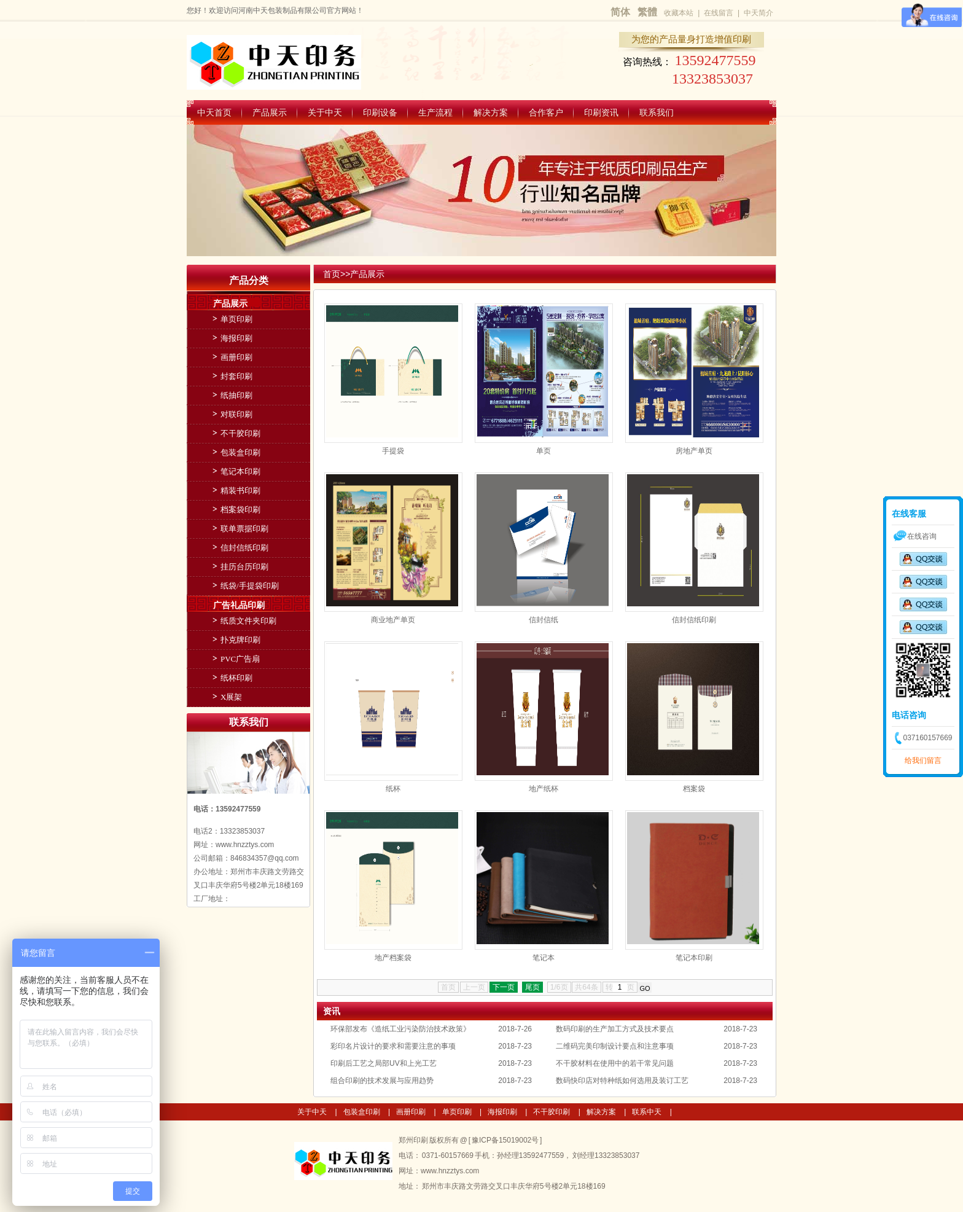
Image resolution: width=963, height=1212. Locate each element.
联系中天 (646, 1112)
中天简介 (758, 13)
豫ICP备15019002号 (505, 1140)
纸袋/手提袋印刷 (249, 585)
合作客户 (546, 112)
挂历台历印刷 (244, 566)
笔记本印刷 (694, 957)
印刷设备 (380, 112)
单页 (543, 451)
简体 (620, 12)
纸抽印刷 (236, 395)
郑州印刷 (414, 1140)
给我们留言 (923, 760)
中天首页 (214, 112)
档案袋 (694, 788)
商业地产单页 (393, 620)
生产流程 (435, 112)
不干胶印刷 (240, 433)
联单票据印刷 (244, 528)
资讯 (331, 1011)
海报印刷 (236, 338)
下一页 (504, 987)
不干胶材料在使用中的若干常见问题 (615, 1063)
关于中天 (325, 112)
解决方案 (491, 112)
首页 (331, 274)
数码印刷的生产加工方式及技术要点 (615, 1029)
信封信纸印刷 (694, 620)
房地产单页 (694, 451)
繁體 (647, 12)
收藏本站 (678, 13)
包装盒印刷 (240, 452)
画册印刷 (236, 357)
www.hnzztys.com (450, 1171)
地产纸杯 (543, 788)
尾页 (532, 987)
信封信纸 (543, 620)
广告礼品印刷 (239, 605)
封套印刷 (236, 376)
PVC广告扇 (240, 658)
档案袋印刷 (240, 509)
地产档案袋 (393, 957)
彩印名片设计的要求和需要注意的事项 (393, 1046)
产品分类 (248, 280)
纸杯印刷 (236, 677)
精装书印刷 (240, 490)
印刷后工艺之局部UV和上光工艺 (383, 1063)
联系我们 (656, 112)
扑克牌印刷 (240, 639)
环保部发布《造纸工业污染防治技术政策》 (400, 1029)
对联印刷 (236, 414)
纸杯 (393, 788)
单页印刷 (236, 319)
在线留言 (718, 13)
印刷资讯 (601, 112)
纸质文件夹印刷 (248, 620)
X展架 (231, 697)
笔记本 (543, 957)
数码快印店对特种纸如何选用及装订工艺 (622, 1080)
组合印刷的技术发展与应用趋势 (382, 1080)
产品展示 (269, 112)
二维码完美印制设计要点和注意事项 (615, 1046)
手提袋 (393, 451)
